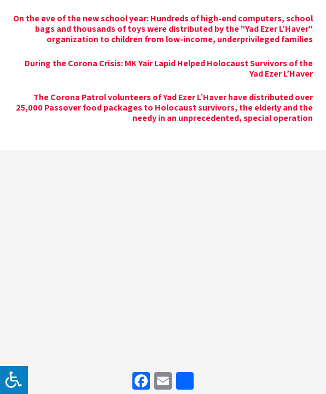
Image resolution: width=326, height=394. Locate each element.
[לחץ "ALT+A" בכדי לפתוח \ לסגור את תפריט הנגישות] (14, 380)
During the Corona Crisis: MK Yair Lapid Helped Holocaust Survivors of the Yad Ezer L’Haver (169, 68)
